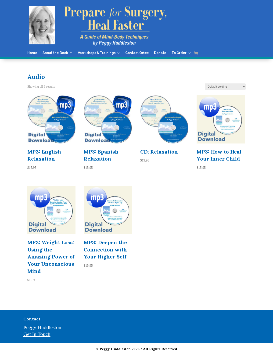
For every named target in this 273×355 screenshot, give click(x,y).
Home (32, 53)
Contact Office (137, 53)
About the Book (55, 53)
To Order (179, 53)
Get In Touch (36, 334)
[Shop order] (225, 86)
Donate (160, 53)
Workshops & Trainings (96, 53)
